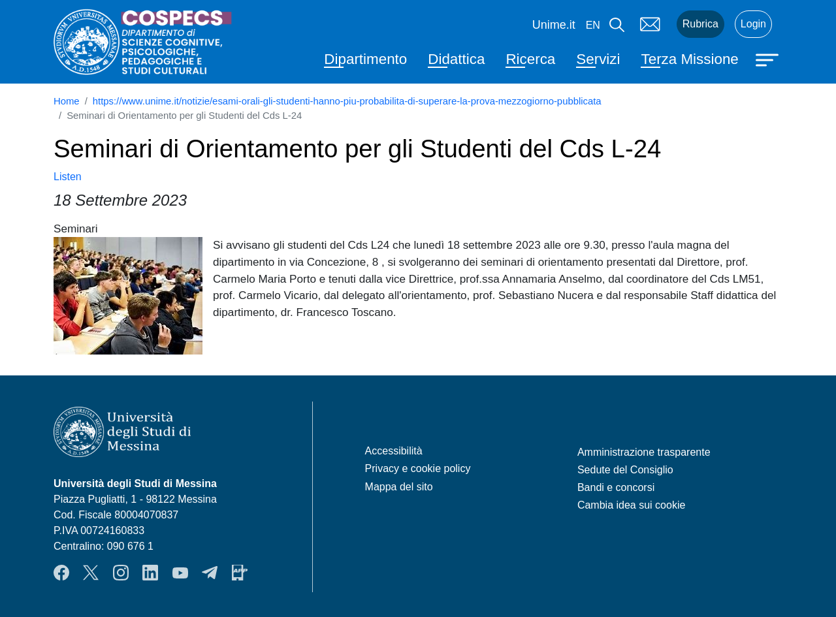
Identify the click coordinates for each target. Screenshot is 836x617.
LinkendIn (150, 572)
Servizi (598, 59)
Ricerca (530, 59)
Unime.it (553, 24)
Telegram (209, 572)
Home (67, 101)
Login (753, 23)
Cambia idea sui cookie (631, 505)
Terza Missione (689, 59)
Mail (650, 24)
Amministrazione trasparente (644, 452)
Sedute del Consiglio (625, 469)
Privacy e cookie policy (418, 468)
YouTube (180, 572)
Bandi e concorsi (615, 487)
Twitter (91, 572)
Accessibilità (394, 450)
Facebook (61, 572)
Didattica (456, 59)
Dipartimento (365, 59)
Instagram (121, 572)
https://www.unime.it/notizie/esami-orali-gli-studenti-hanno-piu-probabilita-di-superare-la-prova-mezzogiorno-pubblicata (347, 101)
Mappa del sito (399, 486)
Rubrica (700, 23)
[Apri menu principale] (768, 58)
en (593, 25)
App (240, 572)
